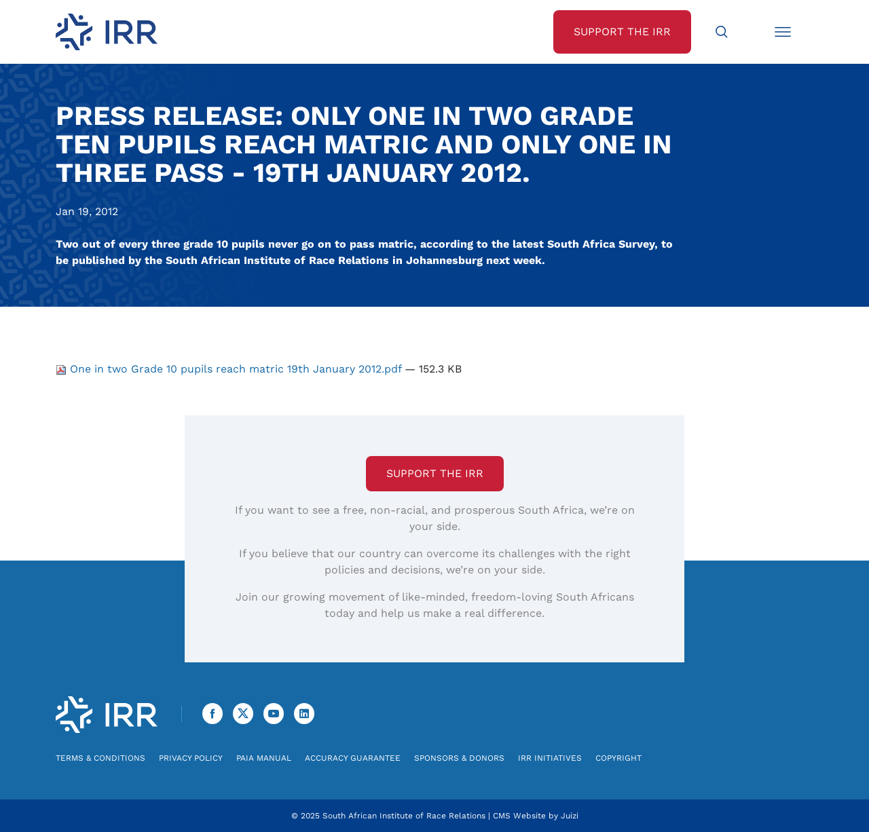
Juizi (569, 815)
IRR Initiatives (550, 758)
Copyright (618, 758)
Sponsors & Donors (459, 758)
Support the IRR (434, 473)
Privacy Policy (191, 758)
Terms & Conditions (100, 758)
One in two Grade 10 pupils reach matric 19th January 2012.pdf (230, 368)
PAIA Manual (263, 758)
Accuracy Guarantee (353, 758)
